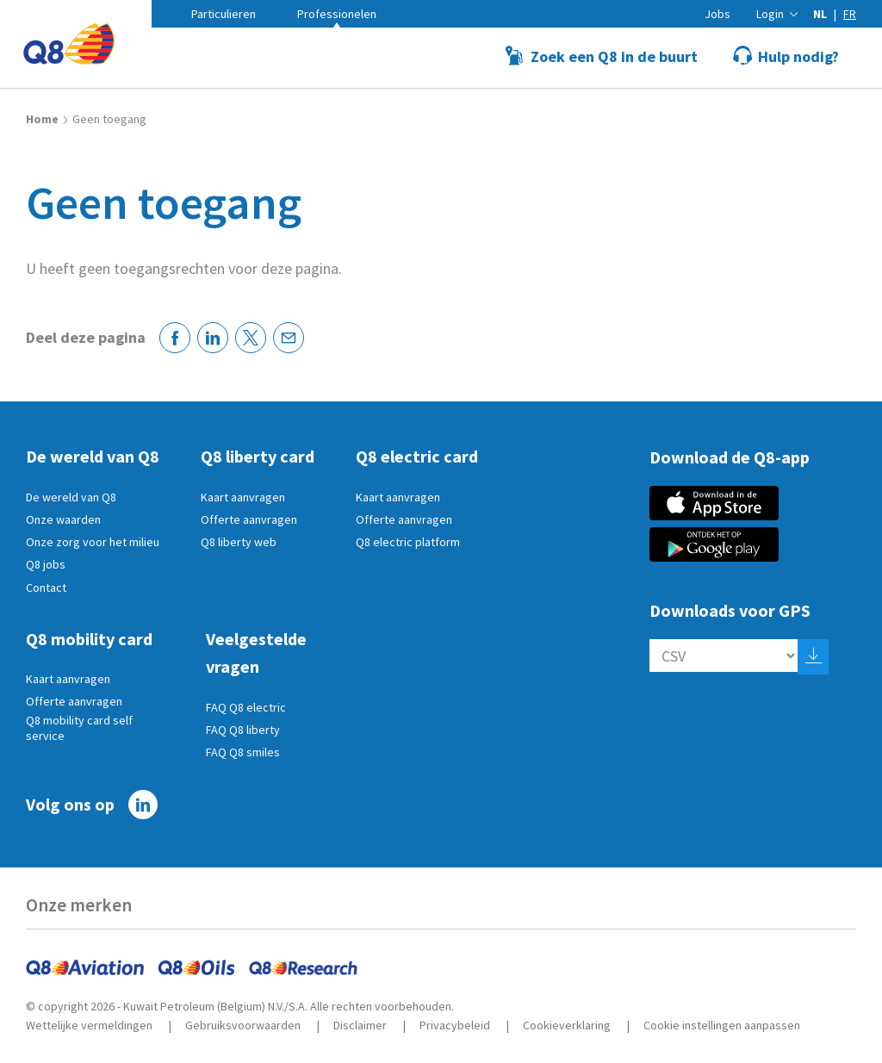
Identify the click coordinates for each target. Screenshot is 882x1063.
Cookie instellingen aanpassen (721, 1025)
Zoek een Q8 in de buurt (614, 56)
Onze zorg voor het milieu (92, 542)
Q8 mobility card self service (79, 727)
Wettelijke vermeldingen (89, 1025)
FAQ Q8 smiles (243, 752)
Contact (46, 587)
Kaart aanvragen (243, 497)
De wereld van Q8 (71, 497)
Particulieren (223, 14)
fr (849, 14)
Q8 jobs (45, 564)
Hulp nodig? (798, 56)
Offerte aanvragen (249, 519)
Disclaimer (360, 1025)
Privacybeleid (454, 1025)
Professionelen (336, 14)
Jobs (717, 14)
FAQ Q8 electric (246, 707)
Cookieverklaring (567, 1025)
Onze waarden (63, 519)
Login (770, 14)
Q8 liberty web (238, 542)
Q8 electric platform (408, 542)
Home (42, 119)
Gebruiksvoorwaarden (243, 1025)
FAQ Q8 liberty (243, 729)
